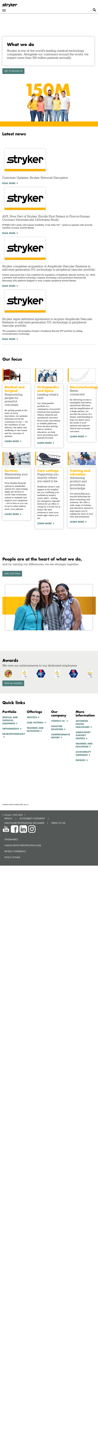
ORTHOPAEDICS (10, 728)
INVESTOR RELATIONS (57, 728)
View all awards (13, 683)
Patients (80, 760)
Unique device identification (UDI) (22, 845)
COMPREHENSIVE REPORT (60, 736)
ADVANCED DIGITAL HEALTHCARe (83, 723)
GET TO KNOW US (13, 71)
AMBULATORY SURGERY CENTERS (83, 735)
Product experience (15, 851)
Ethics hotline (12, 857)
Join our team (12, 573)
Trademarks (11, 839)
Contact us (58, 720)
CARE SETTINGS (35, 722)
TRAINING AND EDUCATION (35, 729)
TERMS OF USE (58, 823)
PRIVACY (8, 818)
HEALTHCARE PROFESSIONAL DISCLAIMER (24, 823)
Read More (8, 183)
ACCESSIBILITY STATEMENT (32, 818)
